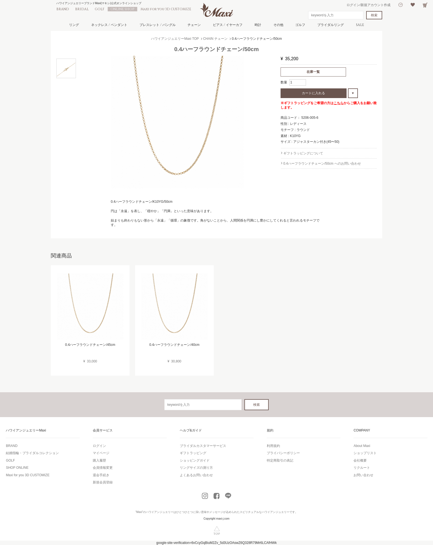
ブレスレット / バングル (157, 25)
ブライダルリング (330, 25)
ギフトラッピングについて (303, 153)
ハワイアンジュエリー (159, 512)
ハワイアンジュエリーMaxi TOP (175, 39)
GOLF (99, 9)
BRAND (62, 9)
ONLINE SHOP (122, 9)
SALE (360, 25)
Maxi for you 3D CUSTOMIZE (166, 9)
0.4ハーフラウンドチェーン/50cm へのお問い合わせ (322, 163)
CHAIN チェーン (215, 39)
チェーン (194, 25)
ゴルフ (300, 25)
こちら (339, 103)
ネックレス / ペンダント (109, 25)
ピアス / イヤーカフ (227, 25)
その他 (278, 25)
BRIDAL (82, 9)
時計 (258, 25)
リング (74, 25)
